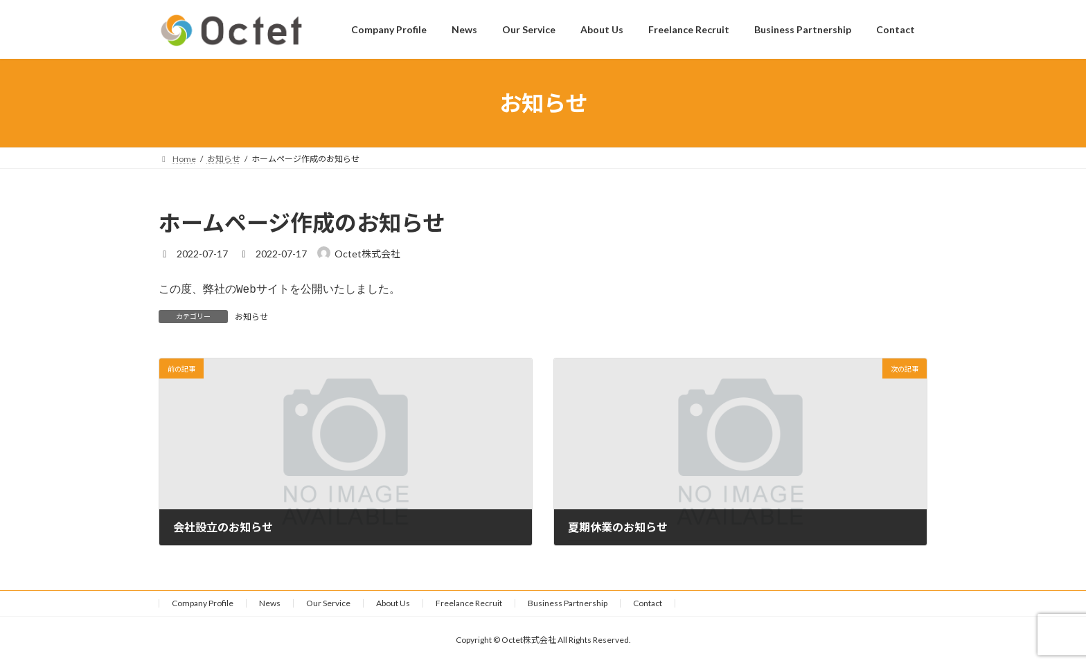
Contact (647, 604)
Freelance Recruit (469, 604)
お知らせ (251, 318)
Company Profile (202, 604)
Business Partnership (567, 604)
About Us (393, 604)
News (270, 604)
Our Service (328, 604)
